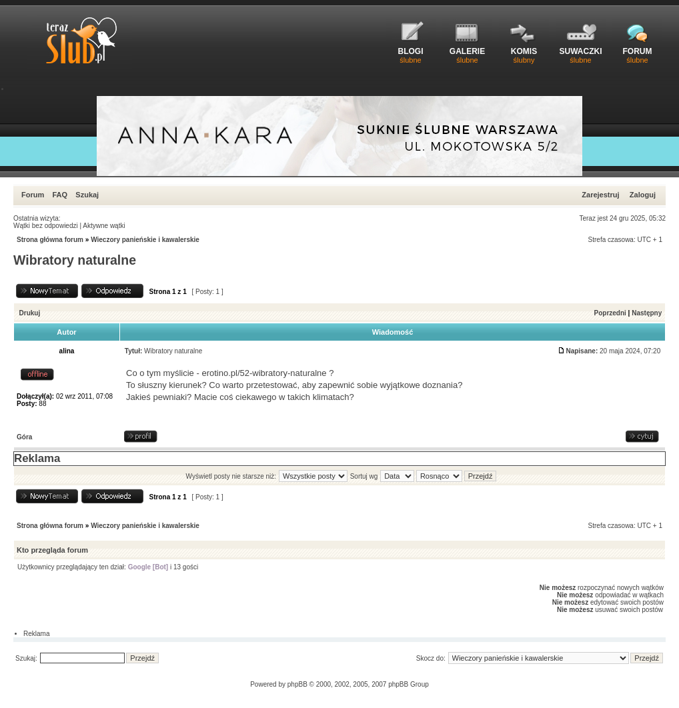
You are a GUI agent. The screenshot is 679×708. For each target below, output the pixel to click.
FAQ (59, 195)
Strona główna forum (50, 239)
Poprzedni (610, 313)
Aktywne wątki (104, 225)
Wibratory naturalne (74, 260)
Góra (24, 437)
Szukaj (87, 195)
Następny (647, 313)
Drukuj (30, 313)
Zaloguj (643, 195)
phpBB (297, 684)
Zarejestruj (600, 195)
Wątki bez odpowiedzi (45, 225)
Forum (32, 195)
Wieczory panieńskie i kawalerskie (145, 239)
